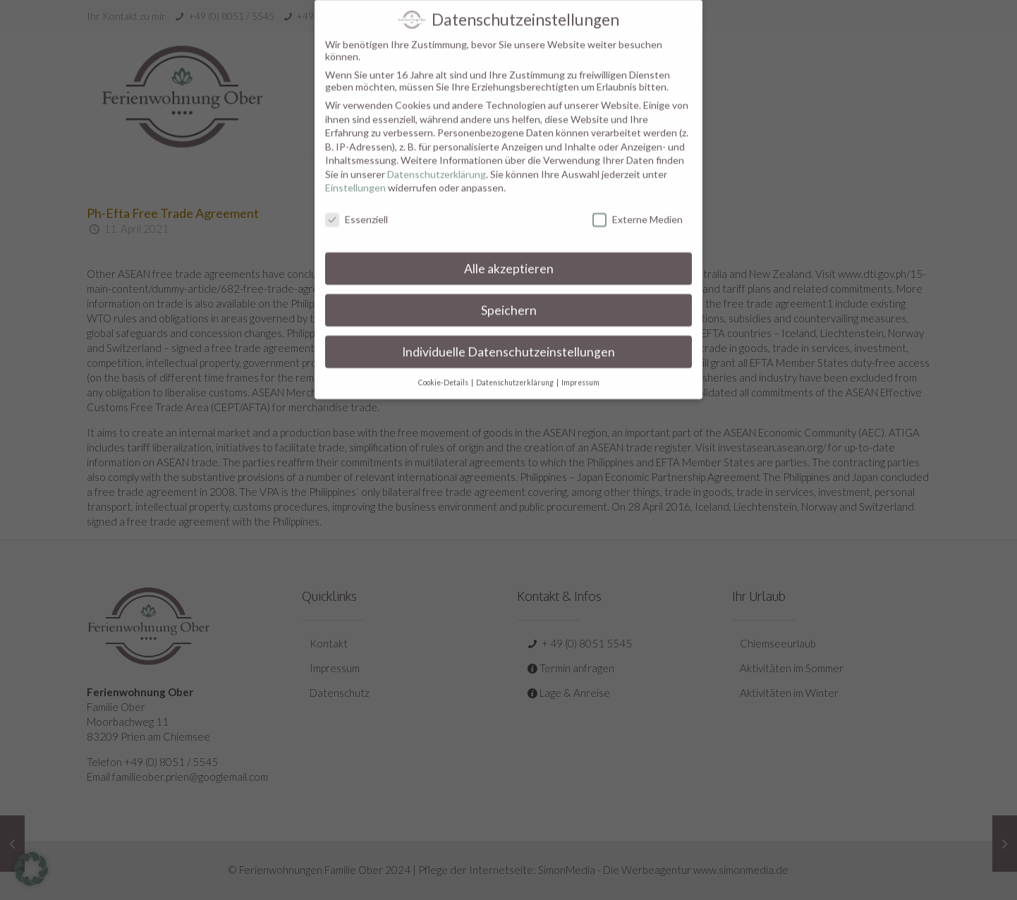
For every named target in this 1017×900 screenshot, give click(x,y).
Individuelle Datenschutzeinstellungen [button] (508, 339)
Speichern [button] (509, 298)
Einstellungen (355, 176)
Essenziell (356, 208)
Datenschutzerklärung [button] (515, 370)
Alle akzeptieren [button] (509, 257)
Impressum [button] (580, 370)
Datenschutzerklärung (436, 162)
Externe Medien (637, 208)
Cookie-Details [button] (444, 370)
